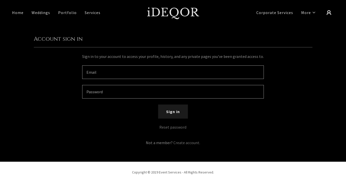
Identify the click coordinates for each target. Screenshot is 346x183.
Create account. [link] (186, 142)
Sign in (173, 111)
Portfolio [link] (67, 12)
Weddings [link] (41, 12)
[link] (172, 14)
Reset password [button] (172, 127)
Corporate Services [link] (274, 12)
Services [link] (92, 12)
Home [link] (18, 12)
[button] (308, 13)
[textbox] (173, 72)
